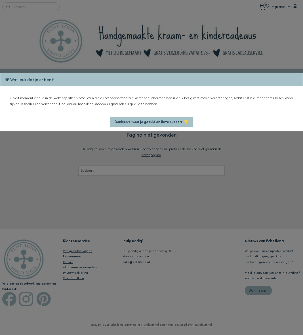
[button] (151, 122)
